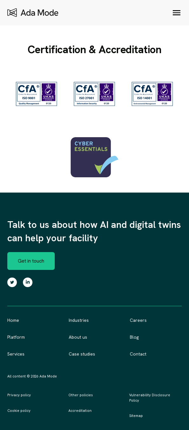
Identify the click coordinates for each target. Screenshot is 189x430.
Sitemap (136, 415)
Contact (138, 354)
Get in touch (31, 260)
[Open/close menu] (176, 12)
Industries (79, 320)
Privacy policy (19, 395)
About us (78, 337)
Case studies (82, 354)
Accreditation (80, 410)
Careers (138, 320)
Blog (134, 337)
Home (13, 320)
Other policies (80, 395)
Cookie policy (19, 410)
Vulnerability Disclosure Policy (149, 398)
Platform (16, 337)
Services (15, 354)
